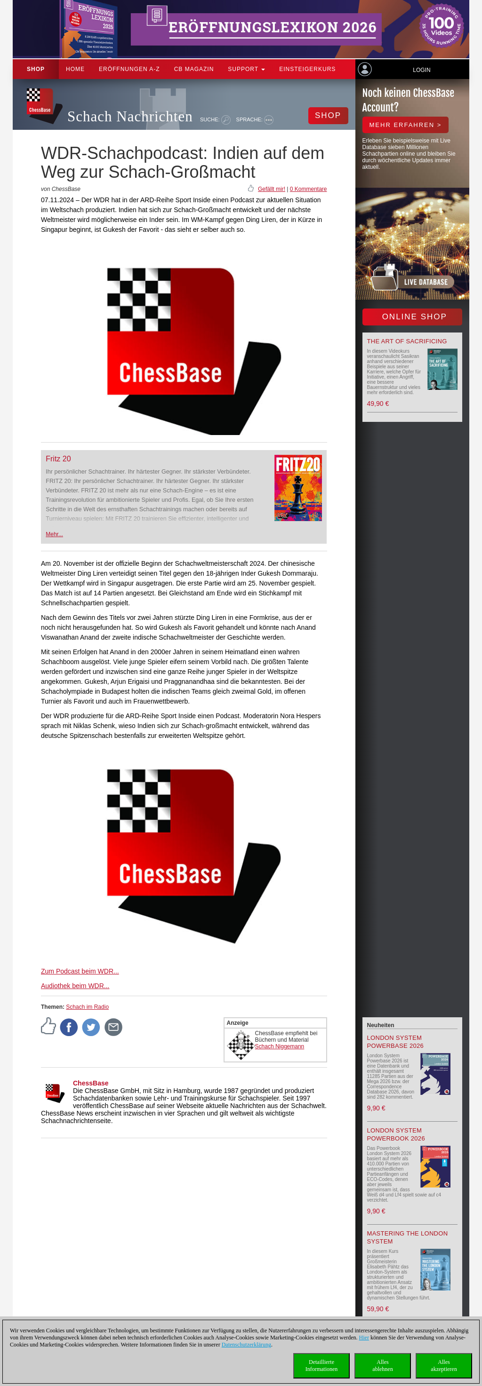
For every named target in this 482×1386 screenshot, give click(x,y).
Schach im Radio (87, 1007)
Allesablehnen (382, 1365)
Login (421, 70)
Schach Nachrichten (130, 116)
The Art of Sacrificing (407, 341)
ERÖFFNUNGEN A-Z (129, 69)
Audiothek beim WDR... (75, 986)
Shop (36, 69)
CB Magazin (194, 69)
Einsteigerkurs (307, 69)
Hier (364, 1337)
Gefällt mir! (271, 189)
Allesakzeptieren (444, 1365)
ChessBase (91, 1083)
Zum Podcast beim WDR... (80, 971)
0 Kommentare (308, 189)
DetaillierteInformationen (321, 1365)
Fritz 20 (58, 459)
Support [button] (246, 69)
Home (75, 69)
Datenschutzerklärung (246, 1344)
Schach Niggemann (280, 1046)
